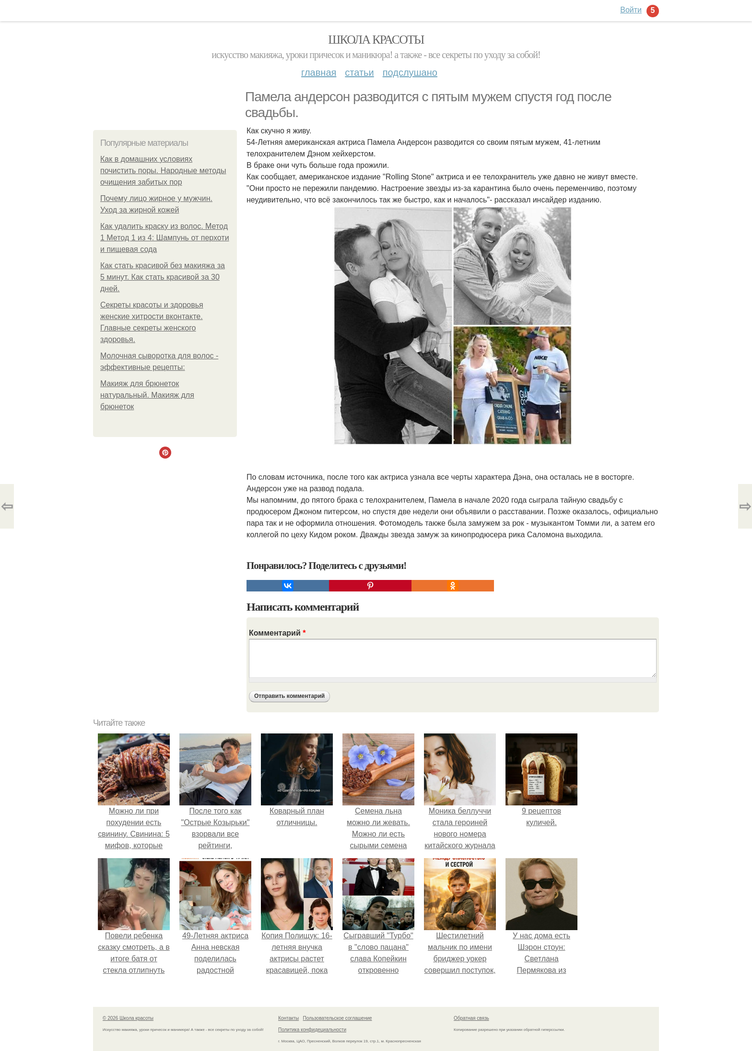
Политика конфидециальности (312, 1029)
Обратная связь (471, 1018)
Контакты (288, 1018)
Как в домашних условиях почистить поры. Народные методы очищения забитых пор (163, 170)
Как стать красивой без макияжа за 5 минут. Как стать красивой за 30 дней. (162, 277)
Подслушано (410, 72)
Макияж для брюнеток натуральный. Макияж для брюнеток (147, 395)
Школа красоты (376, 40)
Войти (631, 10)
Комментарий (277, 633)
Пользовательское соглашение (337, 1018)
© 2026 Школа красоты (128, 1018)
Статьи (359, 72)
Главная (318, 72)
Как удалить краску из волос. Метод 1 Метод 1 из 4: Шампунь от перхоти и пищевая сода (164, 237)
